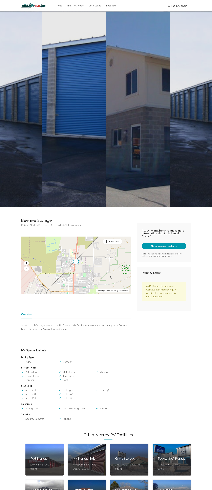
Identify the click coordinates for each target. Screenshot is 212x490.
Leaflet (100, 291)
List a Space (95, 5)
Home (59, 5)
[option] (138, 109)
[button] (26, 263)
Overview (26, 314)
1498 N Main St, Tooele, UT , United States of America (52, 225)
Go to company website (164, 246)
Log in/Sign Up (177, 6)
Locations (111, 5)
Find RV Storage (75, 5)
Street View (114, 241)
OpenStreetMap (112, 291)
